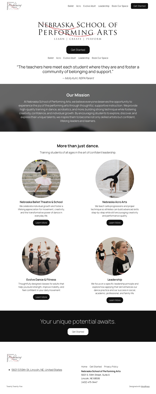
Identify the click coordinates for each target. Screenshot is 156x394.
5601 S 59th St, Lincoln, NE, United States (37, 370)
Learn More (41, 222)
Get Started (139, 5)
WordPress (145, 386)
